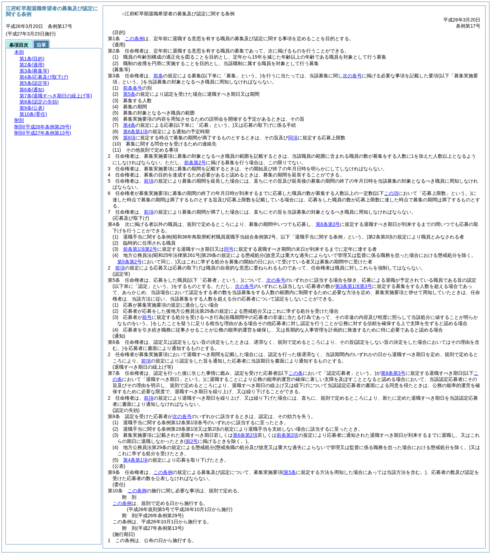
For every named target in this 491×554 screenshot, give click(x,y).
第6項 (129, 137)
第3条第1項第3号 (353, 286)
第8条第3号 (328, 224)
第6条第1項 (135, 131)
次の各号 (352, 75)
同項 (293, 137)
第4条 (129, 125)
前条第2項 (287, 435)
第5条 (129, 94)
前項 (148, 181)
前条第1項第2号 (140, 249)
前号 (147, 317)
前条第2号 (195, 162)
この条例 (134, 38)
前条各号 (132, 88)
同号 (229, 249)
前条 (158, 75)
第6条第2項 (245, 435)
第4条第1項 (135, 460)
